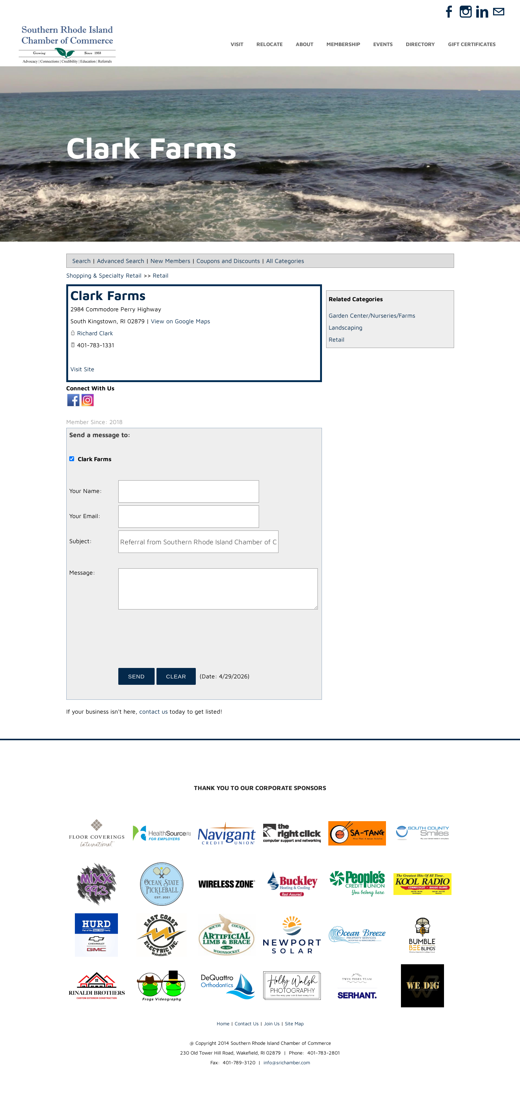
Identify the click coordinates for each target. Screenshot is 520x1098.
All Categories (285, 260)
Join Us (272, 1023)
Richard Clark (95, 333)
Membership (343, 44)
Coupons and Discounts (228, 260)
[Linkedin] (482, 12)
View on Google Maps (180, 321)
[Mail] (499, 12)
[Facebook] (449, 12)
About (304, 44)
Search (81, 260)
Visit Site (82, 369)
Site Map (294, 1023)
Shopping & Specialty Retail (104, 275)
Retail (336, 339)
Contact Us (247, 1023)
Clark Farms (108, 295)
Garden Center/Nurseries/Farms (372, 315)
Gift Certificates (472, 44)
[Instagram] (466, 12)
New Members (170, 260)
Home (223, 1023)
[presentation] (175, 641)
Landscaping (345, 327)
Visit (237, 44)
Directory (420, 44)
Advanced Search (120, 260)
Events (383, 44)
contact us (153, 711)
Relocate (269, 44)
